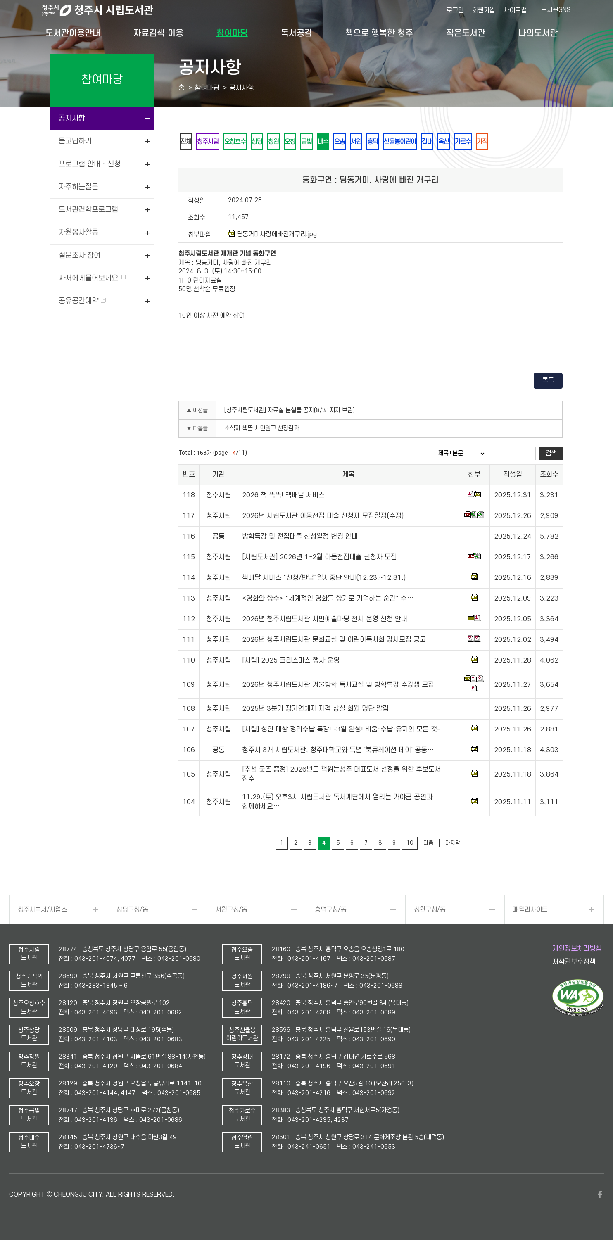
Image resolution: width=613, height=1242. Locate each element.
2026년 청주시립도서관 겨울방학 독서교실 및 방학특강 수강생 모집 (338, 686)
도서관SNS (556, 10)
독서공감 (296, 33)
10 (409, 844)
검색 (551, 454)
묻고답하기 (75, 141)
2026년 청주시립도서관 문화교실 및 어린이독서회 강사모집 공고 (334, 641)
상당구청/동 (132, 911)
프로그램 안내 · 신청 (90, 164)
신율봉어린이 (430, 142)
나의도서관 (538, 33)
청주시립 (211, 142)
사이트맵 (515, 10)
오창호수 (242, 142)
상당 (267, 142)
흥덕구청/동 (331, 911)
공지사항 (72, 118)
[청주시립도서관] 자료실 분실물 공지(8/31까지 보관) (289, 412)
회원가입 (483, 10)
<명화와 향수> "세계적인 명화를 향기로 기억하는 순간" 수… (327, 600)
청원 (286, 142)
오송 (362, 142)
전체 (187, 142)
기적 (524, 142)
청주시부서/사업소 (42, 911)
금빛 (324, 142)
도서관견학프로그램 (88, 210)
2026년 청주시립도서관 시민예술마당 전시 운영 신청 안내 (324, 621)
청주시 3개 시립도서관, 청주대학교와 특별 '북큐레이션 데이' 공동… (338, 751)
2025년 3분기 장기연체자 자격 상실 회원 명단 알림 (315, 710)
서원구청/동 (231, 911)
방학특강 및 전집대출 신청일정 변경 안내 (300, 538)
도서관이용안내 (72, 33)
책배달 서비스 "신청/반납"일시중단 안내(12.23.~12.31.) (324, 579)
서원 (381, 142)
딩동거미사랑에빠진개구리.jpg (272, 236)
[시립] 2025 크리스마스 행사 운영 (291, 662)
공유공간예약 (82, 301)
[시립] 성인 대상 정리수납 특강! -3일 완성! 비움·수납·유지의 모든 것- (341, 731)
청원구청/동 (430, 911)
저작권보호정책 (574, 963)
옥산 (480, 142)
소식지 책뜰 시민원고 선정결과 (261, 430)
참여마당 (232, 33)
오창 (305, 142)
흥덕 (400, 142)
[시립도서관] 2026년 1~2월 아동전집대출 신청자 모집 (319, 559)
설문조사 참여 (79, 255)
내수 (343, 142)
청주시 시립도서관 (104, 10)
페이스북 (600, 1196)
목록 (548, 381)
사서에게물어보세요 (92, 278)
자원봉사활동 (78, 232)
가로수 (502, 142)
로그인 (455, 10)
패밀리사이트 (530, 911)
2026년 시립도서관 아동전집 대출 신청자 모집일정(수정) (323, 517)
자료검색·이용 (158, 33)
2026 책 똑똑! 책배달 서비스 (283, 497)
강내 (461, 142)
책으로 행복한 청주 (379, 33)
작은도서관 (465, 33)
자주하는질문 (78, 187)
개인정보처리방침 (577, 950)
